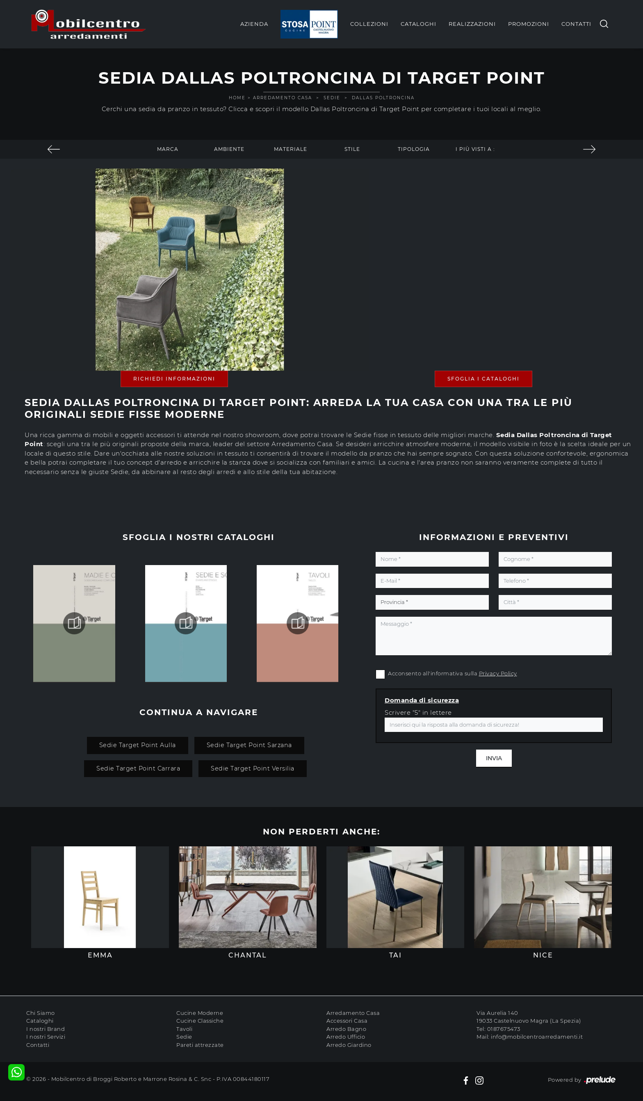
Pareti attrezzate (200, 1045)
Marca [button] (167, 149)
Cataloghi (418, 24)
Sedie (332, 97)
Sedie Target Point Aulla (137, 745)
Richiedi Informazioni (174, 379)
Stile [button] (352, 149)
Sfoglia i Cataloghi (483, 379)
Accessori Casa (346, 1020)
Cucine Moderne (199, 1013)
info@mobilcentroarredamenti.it (537, 1036)
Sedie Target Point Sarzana (249, 745)
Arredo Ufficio (345, 1036)
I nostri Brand (45, 1029)
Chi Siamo (40, 1013)
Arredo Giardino (349, 1045)
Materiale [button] (290, 149)
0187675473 (503, 1029)
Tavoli (184, 1029)
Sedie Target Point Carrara (138, 768)
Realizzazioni (472, 24)
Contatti (576, 24)
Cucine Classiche (199, 1020)
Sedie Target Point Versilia (252, 768)
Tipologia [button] (414, 149)
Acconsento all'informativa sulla (452, 673)
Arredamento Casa (282, 97)
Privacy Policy (498, 673)
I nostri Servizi (45, 1036)
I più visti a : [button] (475, 149)
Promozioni (528, 24)
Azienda (254, 24)
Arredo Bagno (346, 1029)
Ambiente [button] (229, 149)
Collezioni (369, 24)
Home (237, 97)
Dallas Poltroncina (383, 97)
